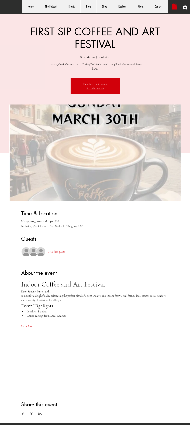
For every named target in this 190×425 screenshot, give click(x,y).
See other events (95, 88)
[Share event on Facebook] (23, 414)
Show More (27, 326)
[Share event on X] (31, 414)
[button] (174, 6)
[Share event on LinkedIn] (40, 414)
